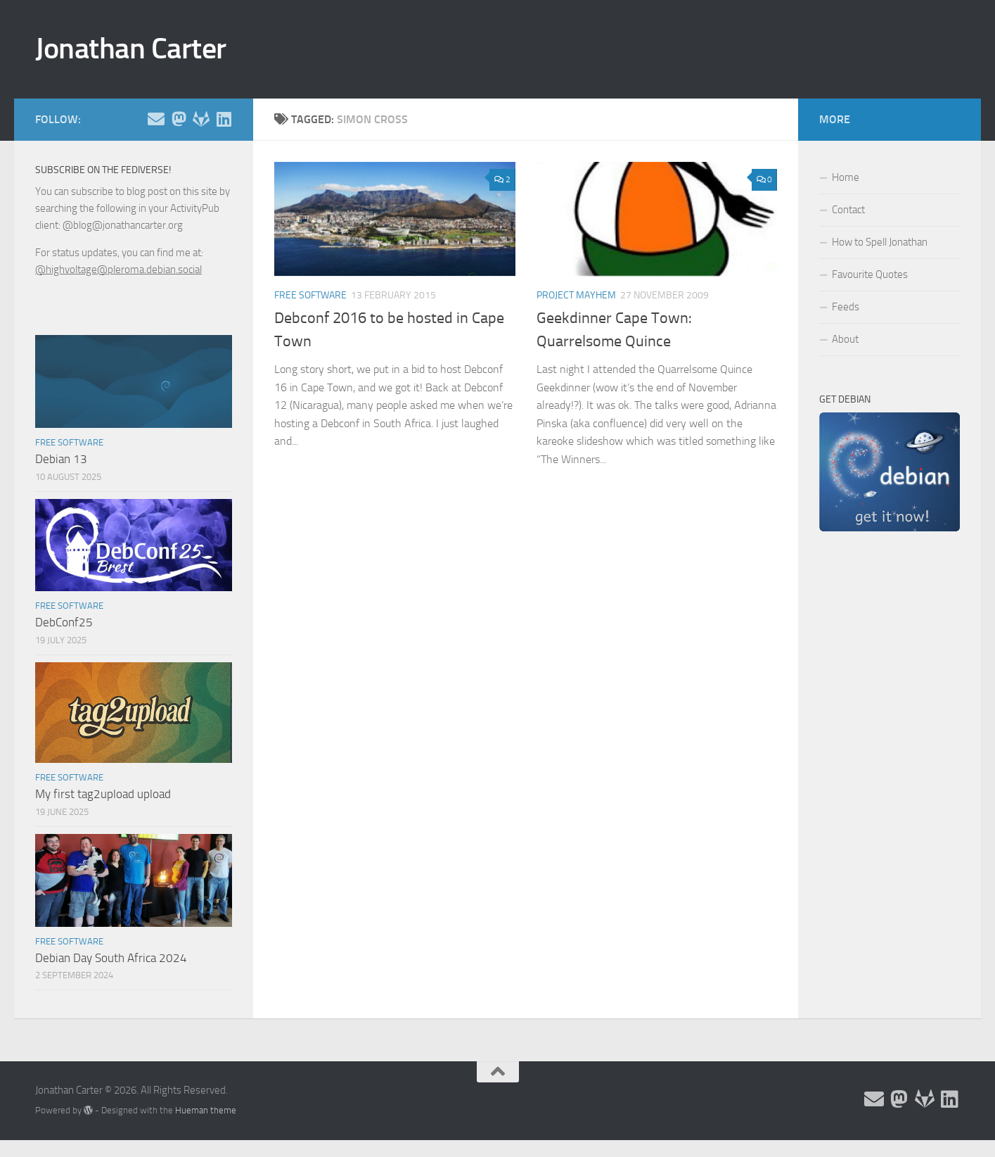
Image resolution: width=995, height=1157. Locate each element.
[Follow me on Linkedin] (223, 118)
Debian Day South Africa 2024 (111, 958)
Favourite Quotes (870, 274)
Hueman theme (205, 1110)
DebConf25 (64, 622)
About (845, 339)
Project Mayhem (576, 295)
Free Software (310, 295)
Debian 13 (61, 459)
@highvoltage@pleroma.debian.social (118, 269)
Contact (848, 209)
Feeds (845, 307)
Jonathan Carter (130, 48)
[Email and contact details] (156, 118)
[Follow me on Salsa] (201, 118)
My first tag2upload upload (103, 794)
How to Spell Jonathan (879, 242)
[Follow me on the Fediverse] (178, 118)
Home (845, 177)
